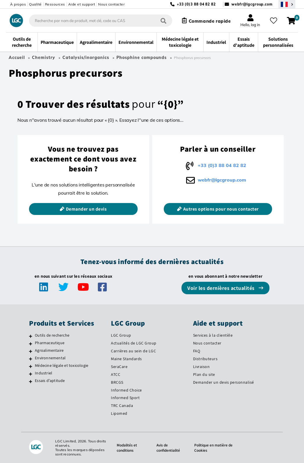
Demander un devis (86, 209)
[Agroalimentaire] (30, 351)
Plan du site (204, 374)
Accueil (17, 57)
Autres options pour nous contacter (221, 209)
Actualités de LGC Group (134, 343)
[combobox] (98, 21)
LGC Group (121, 335)
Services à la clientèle (213, 335)
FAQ (196, 350)
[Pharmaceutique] (30, 343)
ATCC (115, 374)
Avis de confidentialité (167, 447)
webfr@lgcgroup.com (252, 4)
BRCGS (117, 382)
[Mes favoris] (274, 20)
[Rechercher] (161, 20)
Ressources (55, 4)
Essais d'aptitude (50, 380)
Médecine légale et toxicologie (61, 365)
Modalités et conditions (125, 447)
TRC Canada (122, 405)
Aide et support (81, 4)
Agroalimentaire (49, 350)
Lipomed (119, 413)
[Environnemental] (30, 358)
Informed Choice (126, 390)
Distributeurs (205, 358)
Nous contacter (111, 4)
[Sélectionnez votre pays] (286, 4)
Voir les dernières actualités (221, 288)
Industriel (43, 373)
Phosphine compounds (141, 57)
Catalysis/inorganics (85, 57)
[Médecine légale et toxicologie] (30, 366)
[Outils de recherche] (30, 336)
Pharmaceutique (49, 342)
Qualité (35, 4)
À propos (18, 4)
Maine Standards (126, 358)
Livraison (201, 366)
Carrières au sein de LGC (133, 350)
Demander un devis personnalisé (223, 382)
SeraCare (119, 366)
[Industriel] (30, 373)
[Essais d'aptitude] (30, 381)
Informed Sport (125, 397)
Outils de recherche (52, 335)
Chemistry (43, 57)
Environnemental (50, 357)
